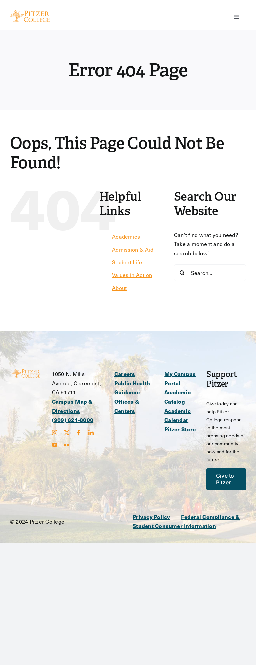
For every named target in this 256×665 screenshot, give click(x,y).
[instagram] (54, 432)
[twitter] (66, 432)
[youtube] (54, 444)
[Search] (182, 272)
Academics (126, 236)
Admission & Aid (132, 249)
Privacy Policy (151, 517)
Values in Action (132, 274)
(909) (59, 420)
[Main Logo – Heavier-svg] (30, 12)
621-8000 (79, 420)
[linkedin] (91, 432)
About (119, 287)
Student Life (127, 262)
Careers (124, 374)
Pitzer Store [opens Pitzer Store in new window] (180, 429)
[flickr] (66, 444)
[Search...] (210, 272)
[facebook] (78, 432)
